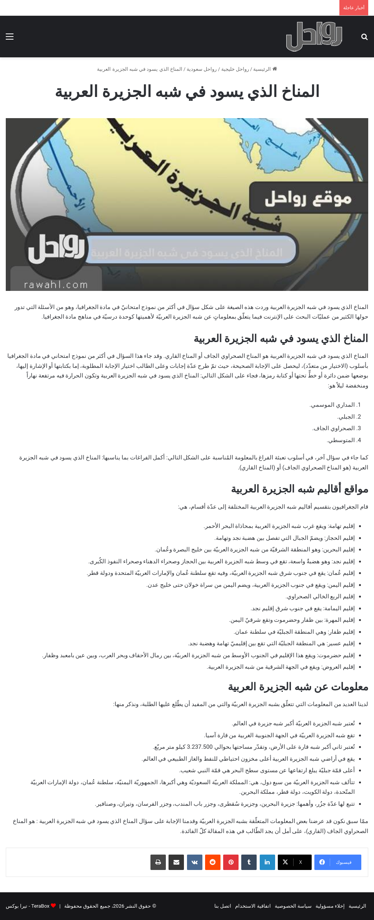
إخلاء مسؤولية (330, 906)
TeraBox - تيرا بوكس (27, 906)
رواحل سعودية (202, 69)
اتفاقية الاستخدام (252, 906)
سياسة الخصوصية (293, 906)
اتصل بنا (222, 906)
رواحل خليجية (235, 69)
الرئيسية (265, 69)
